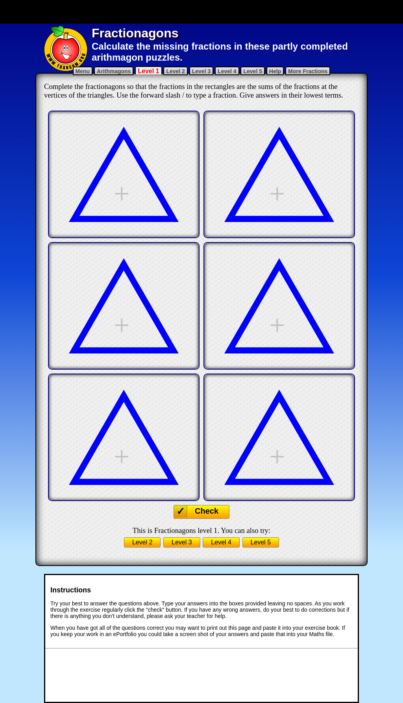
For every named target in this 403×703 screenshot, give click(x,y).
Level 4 (227, 71)
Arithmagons (114, 71)
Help (275, 71)
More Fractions (307, 71)
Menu (83, 71)
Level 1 (148, 71)
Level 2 (175, 71)
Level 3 (201, 71)
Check (206, 511)
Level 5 (252, 71)
